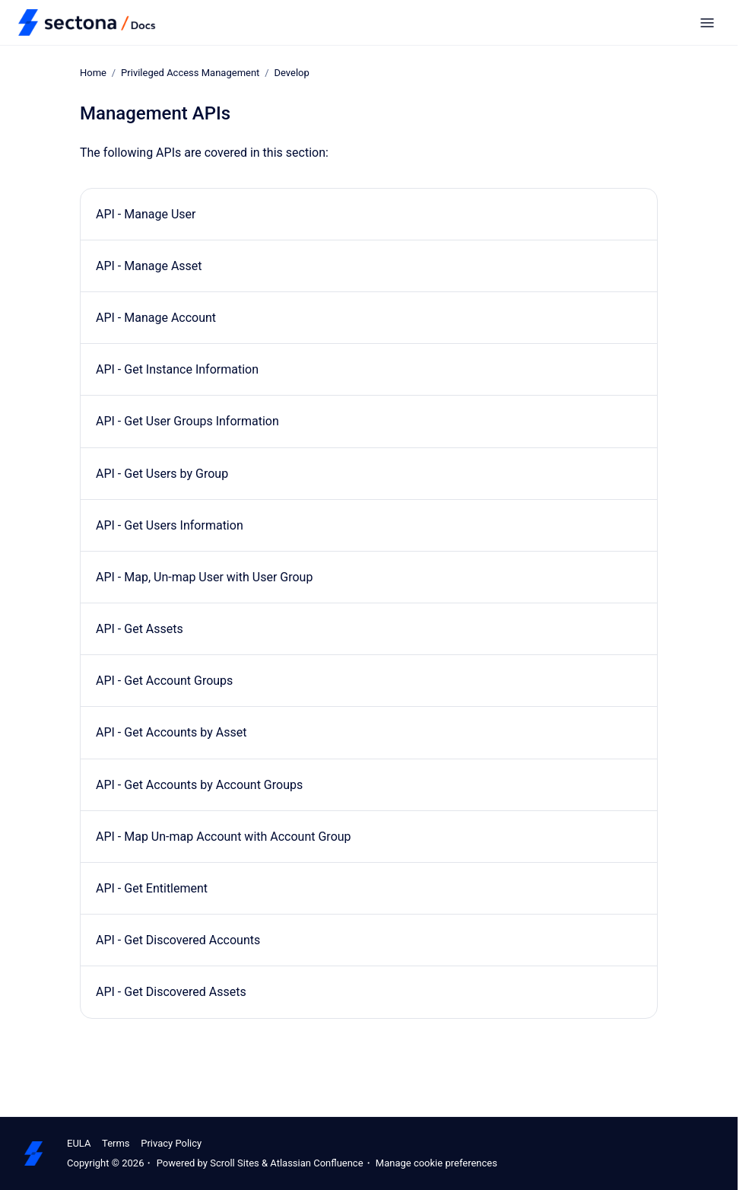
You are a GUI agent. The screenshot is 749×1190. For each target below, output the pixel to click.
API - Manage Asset (149, 266)
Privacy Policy (171, 1143)
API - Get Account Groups (164, 680)
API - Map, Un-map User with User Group (204, 577)
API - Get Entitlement (152, 888)
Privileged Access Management (190, 72)
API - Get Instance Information (177, 369)
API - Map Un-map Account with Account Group (223, 836)
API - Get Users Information (169, 525)
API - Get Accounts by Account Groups (199, 785)
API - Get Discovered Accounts (178, 940)
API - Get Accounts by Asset (171, 732)
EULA (78, 1143)
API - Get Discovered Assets (171, 992)
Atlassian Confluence (316, 1163)
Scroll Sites (234, 1163)
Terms (116, 1143)
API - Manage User (145, 213)
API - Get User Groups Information (187, 421)
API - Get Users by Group (162, 473)
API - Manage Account (156, 317)
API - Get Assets (139, 629)
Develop (291, 72)
